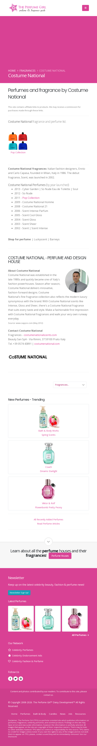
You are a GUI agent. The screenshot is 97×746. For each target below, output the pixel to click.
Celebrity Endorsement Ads (28, 655)
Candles (53, 713)
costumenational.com (47, 343)
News (63, 713)
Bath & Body (39, 713)
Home (12, 70)
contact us (48, 694)
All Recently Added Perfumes (48, 519)
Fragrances (27, 70)
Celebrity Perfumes (23, 650)
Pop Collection (30, 198)
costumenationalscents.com (40, 335)
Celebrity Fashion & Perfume (29, 661)
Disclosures (13, 736)
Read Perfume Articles (48, 523)
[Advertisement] (48, 44)
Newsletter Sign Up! (19, 592)
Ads (71, 713)
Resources (81, 713)
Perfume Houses (60, 556)
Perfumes (24, 713)
